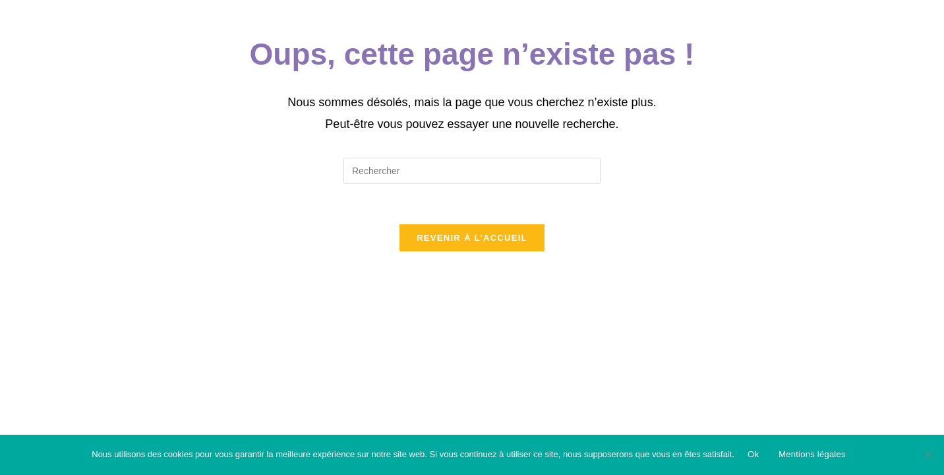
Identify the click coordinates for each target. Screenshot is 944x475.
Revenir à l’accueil (472, 238)
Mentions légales (812, 454)
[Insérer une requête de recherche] (472, 171)
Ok (753, 454)
